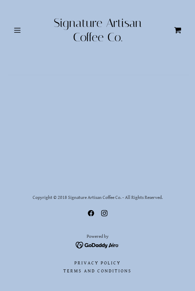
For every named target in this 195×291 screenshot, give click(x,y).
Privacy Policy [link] (97, 263)
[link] (97, 30)
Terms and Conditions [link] (97, 271)
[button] (24, 30)
